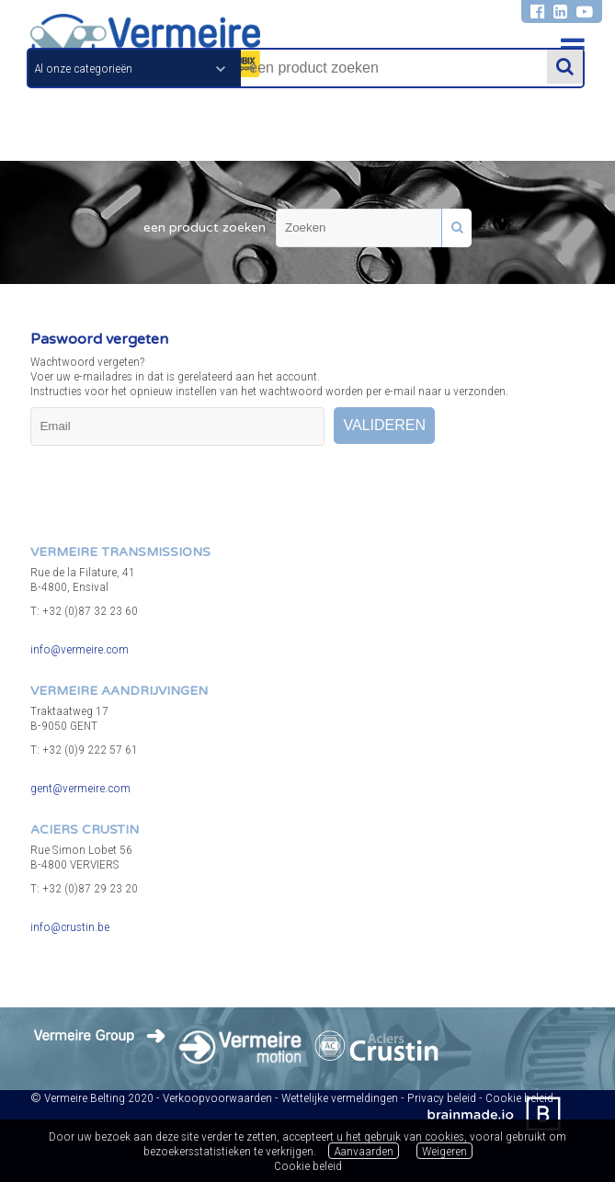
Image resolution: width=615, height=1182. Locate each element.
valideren (384, 425)
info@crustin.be (69, 926)
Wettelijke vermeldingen (339, 1097)
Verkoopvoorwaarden (217, 1097)
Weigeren (444, 1150)
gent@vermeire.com (80, 787)
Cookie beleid (308, 1165)
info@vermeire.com (79, 649)
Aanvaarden (363, 1150)
